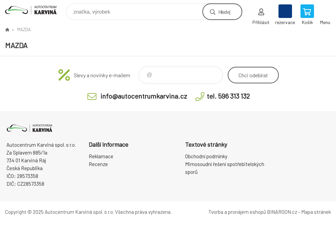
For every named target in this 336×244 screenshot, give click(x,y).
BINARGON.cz (282, 212)
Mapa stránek (316, 212)
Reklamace (101, 156)
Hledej (224, 11)
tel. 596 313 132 (228, 96)
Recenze (98, 164)
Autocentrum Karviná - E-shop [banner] (35, 10)
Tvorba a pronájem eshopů (237, 212)
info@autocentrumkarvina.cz (143, 96)
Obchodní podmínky (206, 156)
